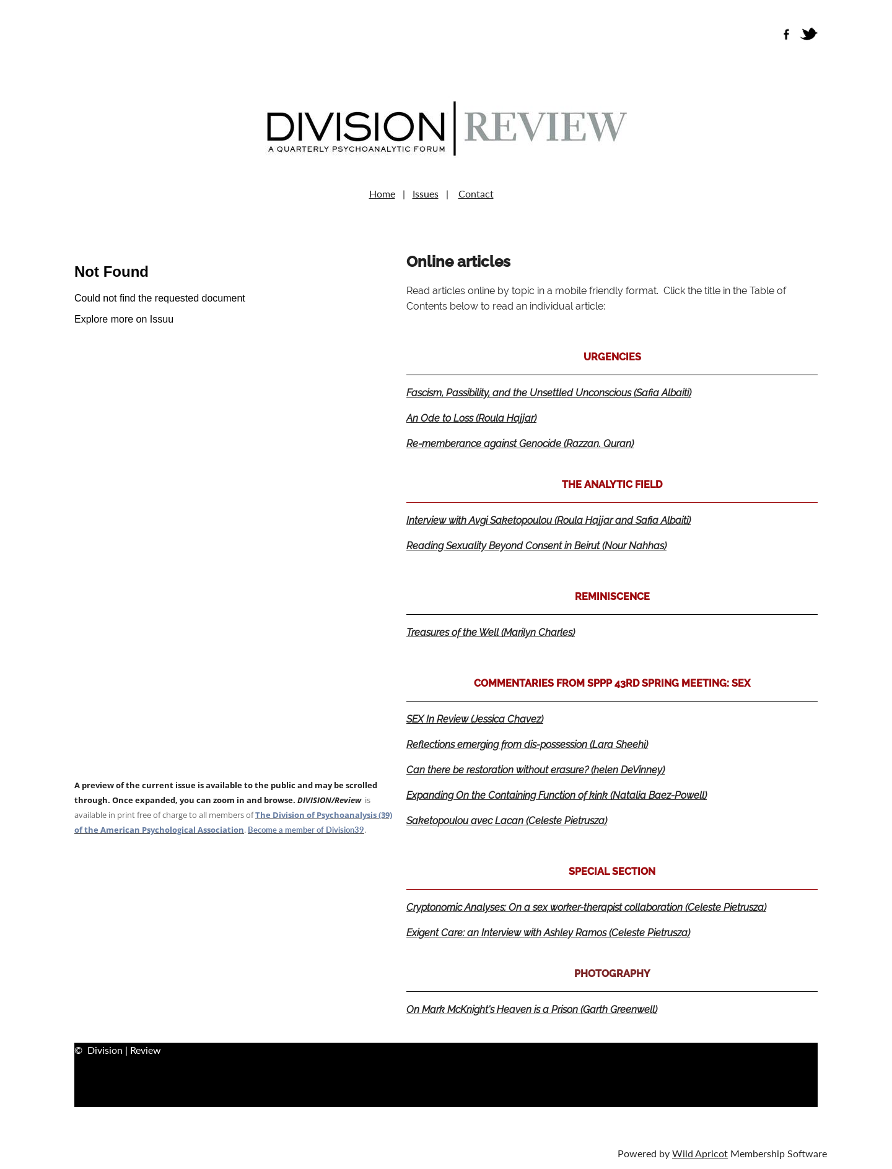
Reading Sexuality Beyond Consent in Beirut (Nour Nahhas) (536, 546)
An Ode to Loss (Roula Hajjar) (471, 418)
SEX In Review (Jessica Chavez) (474, 719)
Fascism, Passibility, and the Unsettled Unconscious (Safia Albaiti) (548, 393)
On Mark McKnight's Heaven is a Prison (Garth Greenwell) (531, 1009)
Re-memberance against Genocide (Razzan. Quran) (520, 444)
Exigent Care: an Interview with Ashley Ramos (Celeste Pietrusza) (548, 933)
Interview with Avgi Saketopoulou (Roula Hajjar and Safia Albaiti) (548, 520)
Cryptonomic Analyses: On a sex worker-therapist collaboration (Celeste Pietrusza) (586, 907)
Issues (426, 193)
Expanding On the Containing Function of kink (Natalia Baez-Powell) (556, 795)
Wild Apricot (700, 1153)
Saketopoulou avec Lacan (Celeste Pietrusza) (506, 821)
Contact (476, 193)
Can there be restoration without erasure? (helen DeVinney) (535, 770)
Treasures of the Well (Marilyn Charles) (490, 632)
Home (382, 193)
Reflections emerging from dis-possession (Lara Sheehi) (527, 744)
